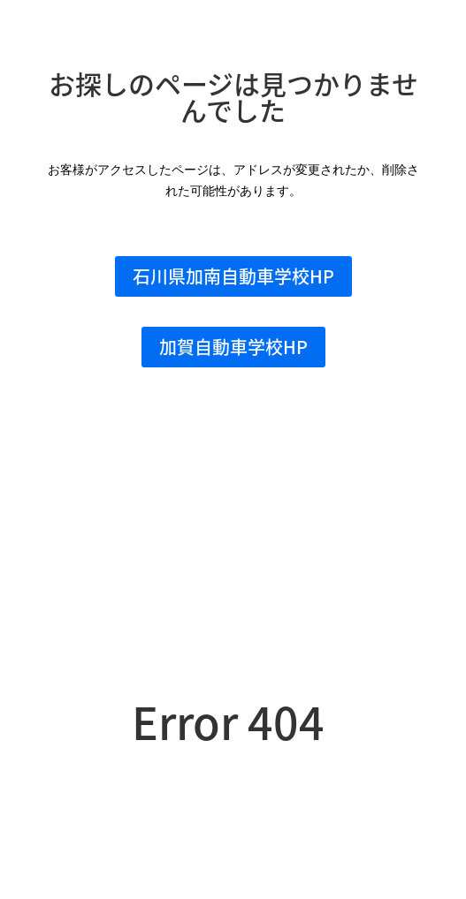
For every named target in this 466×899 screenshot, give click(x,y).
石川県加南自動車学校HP (233, 276)
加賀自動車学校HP (233, 346)
